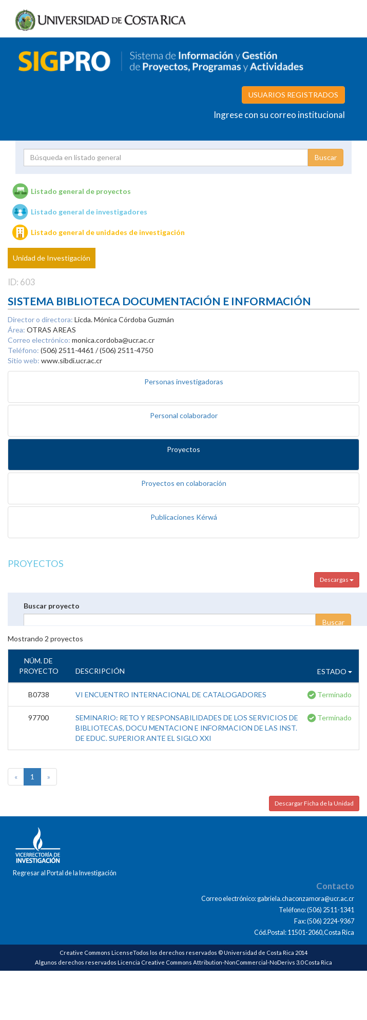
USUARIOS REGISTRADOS (293, 94)
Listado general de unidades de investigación (108, 232)
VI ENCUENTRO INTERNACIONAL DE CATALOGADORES (170, 694)
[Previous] (16, 777)
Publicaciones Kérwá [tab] (183, 517)
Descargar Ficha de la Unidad (314, 803)
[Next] (49, 777)
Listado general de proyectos (81, 191)
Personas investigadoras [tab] (183, 381)
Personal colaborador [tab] (184, 415)
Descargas (337, 579)
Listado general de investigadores (89, 211)
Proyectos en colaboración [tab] (183, 483)
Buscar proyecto (52, 605)
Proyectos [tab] (183, 449)
